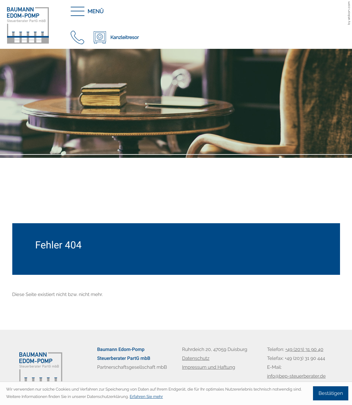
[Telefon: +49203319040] (304, 349)
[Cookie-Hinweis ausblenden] (330, 393)
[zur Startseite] (36, 28)
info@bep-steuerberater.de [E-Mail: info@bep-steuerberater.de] (296, 376)
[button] (77, 37)
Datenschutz (195, 358)
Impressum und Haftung (208, 367)
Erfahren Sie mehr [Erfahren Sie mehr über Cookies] (146, 397)
